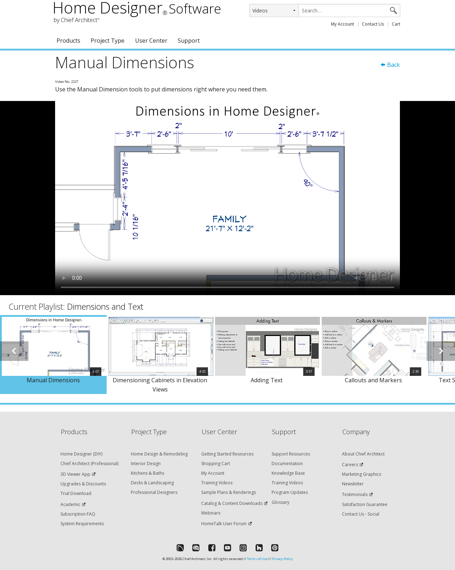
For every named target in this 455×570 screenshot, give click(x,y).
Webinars (210, 513)
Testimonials (355, 494)
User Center (151, 40)
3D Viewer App (75, 474)
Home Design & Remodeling (159, 454)
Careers (350, 465)
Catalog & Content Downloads (231, 503)
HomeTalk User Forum (224, 524)
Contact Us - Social (360, 514)
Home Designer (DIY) (81, 454)
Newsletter (353, 484)
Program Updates (290, 492)
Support (189, 40)
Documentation (287, 463)
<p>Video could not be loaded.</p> (227, 198)
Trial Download (75, 493)
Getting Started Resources (227, 454)
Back (390, 65)
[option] (53, 354)
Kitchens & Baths (147, 473)
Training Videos (216, 483)
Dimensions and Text (105, 306)
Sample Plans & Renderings (228, 492)
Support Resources (291, 454)
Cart (396, 24)
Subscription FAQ (77, 514)
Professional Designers (154, 492)
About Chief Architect (363, 454)
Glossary (280, 502)
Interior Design (146, 463)
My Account (342, 24)
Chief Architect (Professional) (89, 463)
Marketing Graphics (361, 474)
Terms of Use (257, 558)
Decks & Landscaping (152, 483)
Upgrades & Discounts (83, 484)
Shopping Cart (215, 463)
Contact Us (373, 24)
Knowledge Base (288, 473)
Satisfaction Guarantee (364, 504)
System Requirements (82, 524)
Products (68, 40)
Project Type (107, 40)
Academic (70, 504)
